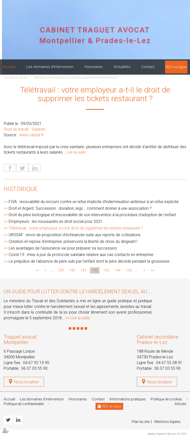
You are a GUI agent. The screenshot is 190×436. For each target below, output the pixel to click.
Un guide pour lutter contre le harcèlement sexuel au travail (85, 292)
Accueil (9, 67)
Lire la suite (76, 152)
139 (61, 270)
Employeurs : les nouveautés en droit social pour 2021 (55, 221)
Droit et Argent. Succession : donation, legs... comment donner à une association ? (80, 208)
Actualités (122, 67)
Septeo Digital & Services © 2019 (167, 434)
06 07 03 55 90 (34, 368)
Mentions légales (167, 422)
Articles (180, 404)
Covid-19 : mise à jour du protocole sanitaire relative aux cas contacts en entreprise (81, 254)
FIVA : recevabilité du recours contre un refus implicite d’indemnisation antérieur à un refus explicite (94, 201)
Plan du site (141, 422)
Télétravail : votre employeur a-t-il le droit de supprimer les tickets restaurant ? (76, 77)
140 (72, 270)
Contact (148, 67)
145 (129, 270)
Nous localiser (26, 382)
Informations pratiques (128, 399)
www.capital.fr (31, 135)
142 (95, 270)
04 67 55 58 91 (169, 362)
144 (117, 270)
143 (106, 270)
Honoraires (93, 67)
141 (83, 270)
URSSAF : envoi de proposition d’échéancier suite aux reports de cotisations (75, 234)
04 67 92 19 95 (36, 362)
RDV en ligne (176, 67)
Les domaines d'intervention (49, 67)
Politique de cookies (166, 399)
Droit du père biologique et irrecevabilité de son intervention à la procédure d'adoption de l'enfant (92, 214)
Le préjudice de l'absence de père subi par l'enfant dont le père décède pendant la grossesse (89, 261)
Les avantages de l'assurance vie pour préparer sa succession (63, 248)
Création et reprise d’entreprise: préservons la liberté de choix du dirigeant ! (73, 241)
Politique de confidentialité (24, 404)
